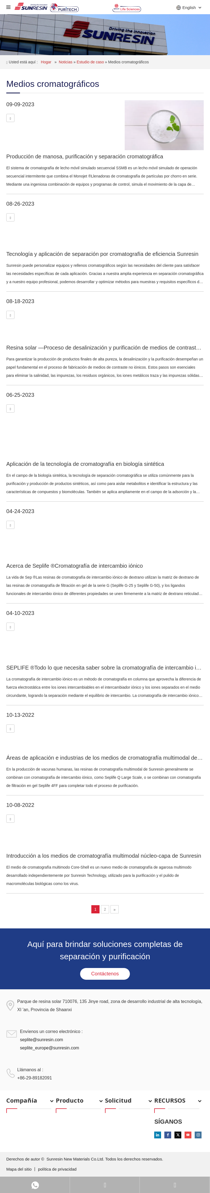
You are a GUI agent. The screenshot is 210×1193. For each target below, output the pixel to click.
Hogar (46, 62)
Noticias (66, 62)
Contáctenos (105, 973)
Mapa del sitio (19, 1169)
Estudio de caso (91, 62)
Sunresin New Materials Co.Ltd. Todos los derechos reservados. (104, 1159)
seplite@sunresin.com (41, 1039)
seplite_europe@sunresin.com (49, 1048)
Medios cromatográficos (128, 62)
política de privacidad (57, 1169)
